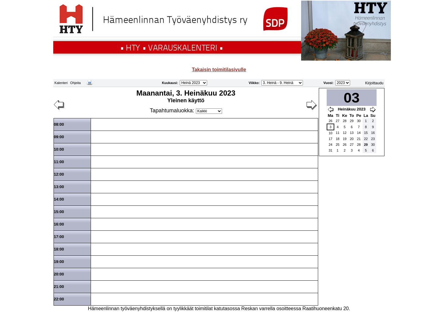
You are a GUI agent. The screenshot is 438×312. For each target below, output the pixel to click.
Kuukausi (169, 83)
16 (373, 133)
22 (366, 139)
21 (358, 139)
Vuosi (327, 83)
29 (351, 121)
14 (358, 133)
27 (337, 121)
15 (366, 133)
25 (337, 144)
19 (344, 139)
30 (358, 121)
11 (337, 133)
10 (330, 133)
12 (344, 133)
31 (330, 150)
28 (344, 121)
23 (373, 139)
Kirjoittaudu (374, 83)
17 (330, 139)
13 (351, 133)
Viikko (254, 83)
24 (330, 144)
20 (351, 139)
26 (330, 121)
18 (337, 139)
